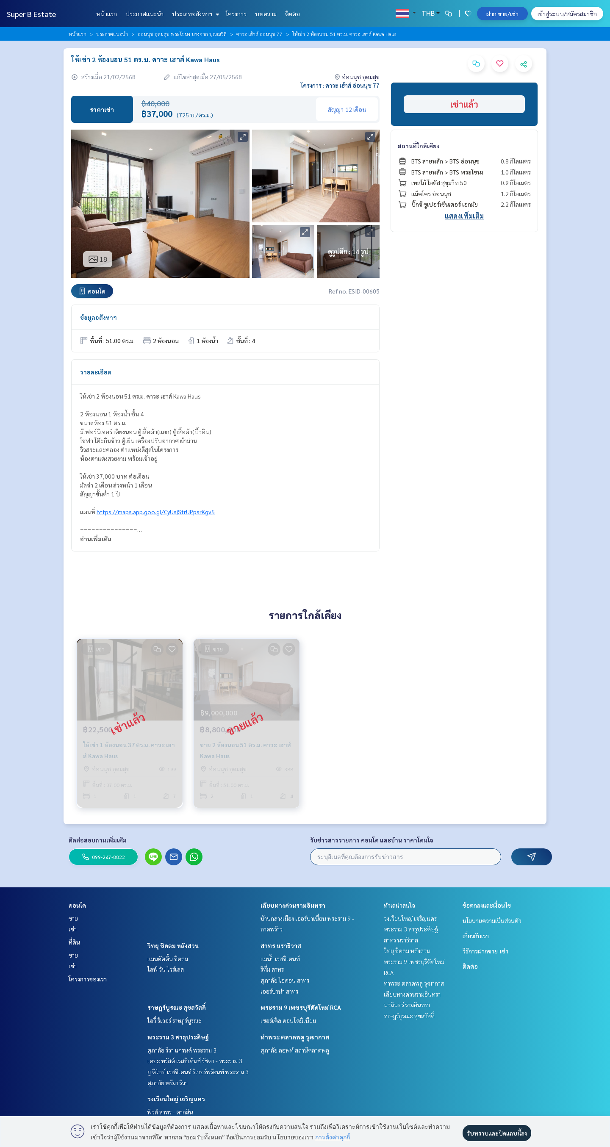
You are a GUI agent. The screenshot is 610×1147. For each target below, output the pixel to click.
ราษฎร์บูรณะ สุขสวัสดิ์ (176, 1007)
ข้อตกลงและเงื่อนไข (487, 905)
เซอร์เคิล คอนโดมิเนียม (288, 1020)
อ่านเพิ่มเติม (95, 539)
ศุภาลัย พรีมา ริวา (167, 1082)
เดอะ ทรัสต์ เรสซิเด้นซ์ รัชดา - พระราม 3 (194, 1060)
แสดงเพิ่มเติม (464, 215)
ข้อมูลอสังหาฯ (98, 317)
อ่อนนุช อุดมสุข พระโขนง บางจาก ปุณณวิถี (182, 33)
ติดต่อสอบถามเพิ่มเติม (98, 840)
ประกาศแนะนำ (144, 13)
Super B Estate (31, 14)
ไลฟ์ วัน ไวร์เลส (165, 969)
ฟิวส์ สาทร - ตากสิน (170, 1112)
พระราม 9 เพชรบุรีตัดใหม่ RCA (301, 1007)
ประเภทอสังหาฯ (194, 13)
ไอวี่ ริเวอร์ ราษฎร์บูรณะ (174, 1020)
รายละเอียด (95, 372)
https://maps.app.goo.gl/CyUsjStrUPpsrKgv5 (156, 511)
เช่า (73, 929)
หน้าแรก (106, 13)
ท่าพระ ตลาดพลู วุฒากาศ (295, 1037)
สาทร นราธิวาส (281, 945)
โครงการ (236, 13)
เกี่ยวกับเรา (476, 935)
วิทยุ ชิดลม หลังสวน (173, 945)
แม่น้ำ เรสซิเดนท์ (280, 958)
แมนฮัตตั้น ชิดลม (167, 958)
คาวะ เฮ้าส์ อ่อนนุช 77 (259, 33)
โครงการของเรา (88, 979)
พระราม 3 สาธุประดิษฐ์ (178, 1037)
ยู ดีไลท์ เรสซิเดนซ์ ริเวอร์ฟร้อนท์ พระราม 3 (198, 1071)
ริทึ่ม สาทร (272, 969)
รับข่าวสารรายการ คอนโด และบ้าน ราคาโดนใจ (371, 840)
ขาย (73, 918)
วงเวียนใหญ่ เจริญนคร (176, 1099)
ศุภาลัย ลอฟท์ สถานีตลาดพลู (295, 1050)
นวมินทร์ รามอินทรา (407, 1004)
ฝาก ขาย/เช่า (502, 13)
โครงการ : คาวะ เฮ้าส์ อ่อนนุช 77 (340, 85)
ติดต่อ (292, 13)
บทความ (266, 13)
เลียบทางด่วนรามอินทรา (293, 905)
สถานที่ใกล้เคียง (419, 146)
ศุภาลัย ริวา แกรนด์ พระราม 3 (181, 1050)
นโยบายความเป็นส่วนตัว (492, 920)
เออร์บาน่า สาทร (279, 991)
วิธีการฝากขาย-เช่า (485, 951)
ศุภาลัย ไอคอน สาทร (285, 980)
